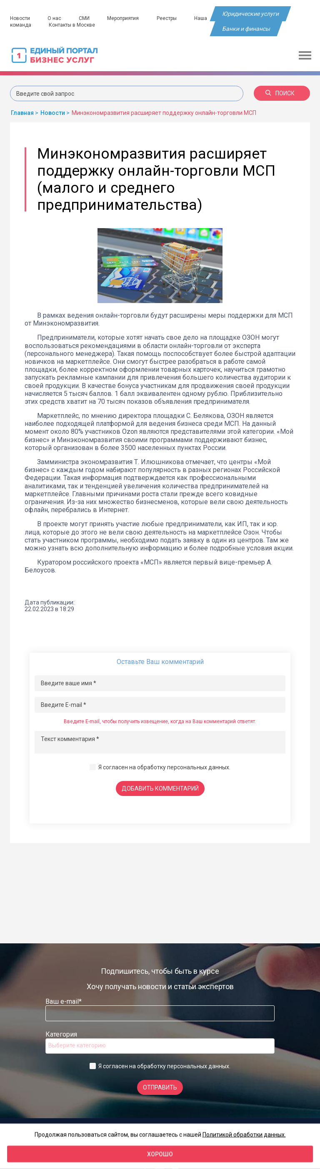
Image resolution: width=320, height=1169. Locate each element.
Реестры (168, 18)
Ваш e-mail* (63, 1001)
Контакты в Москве (72, 25)
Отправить (160, 1087)
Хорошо (160, 1154)
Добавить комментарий (160, 788)
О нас (55, 18)
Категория (61, 1034)
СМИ (85, 18)
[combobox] (160, 1046)
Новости (20, 18)
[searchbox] (82, 1045)
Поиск (280, 93)
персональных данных (198, 767)
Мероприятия (124, 18)
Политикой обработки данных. (244, 1134)
